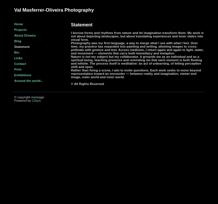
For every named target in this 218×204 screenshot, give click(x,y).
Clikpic (36, 100)
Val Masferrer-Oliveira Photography (54, 10)
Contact (20, 63)
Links (18, 58)
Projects (20, 29)
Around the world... (28, 80)
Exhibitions (22, 75)
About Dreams (25, 35)
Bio (16, 52)
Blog (17, 41)
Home (18, 24)
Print (17, 69)
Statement (22, 46)
